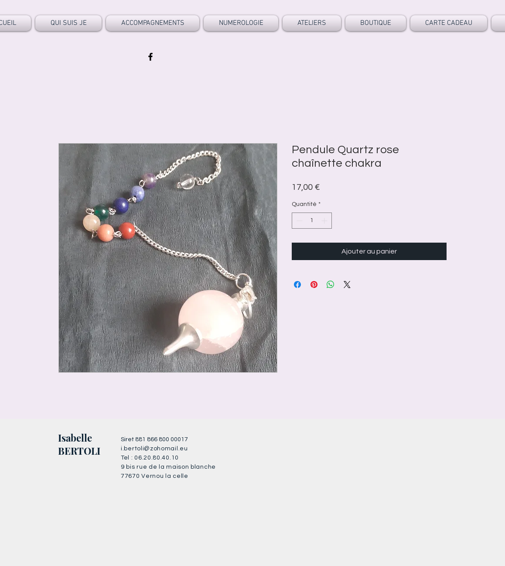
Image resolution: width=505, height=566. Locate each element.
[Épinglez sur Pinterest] (314, 284)
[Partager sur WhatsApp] (330, 284)
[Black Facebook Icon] (150, 56)
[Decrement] (298, 220)
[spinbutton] (312, 220)
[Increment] (325, 220)
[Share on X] (347, 284)
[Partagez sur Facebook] (297, 284)
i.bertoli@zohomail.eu (154, 449)
